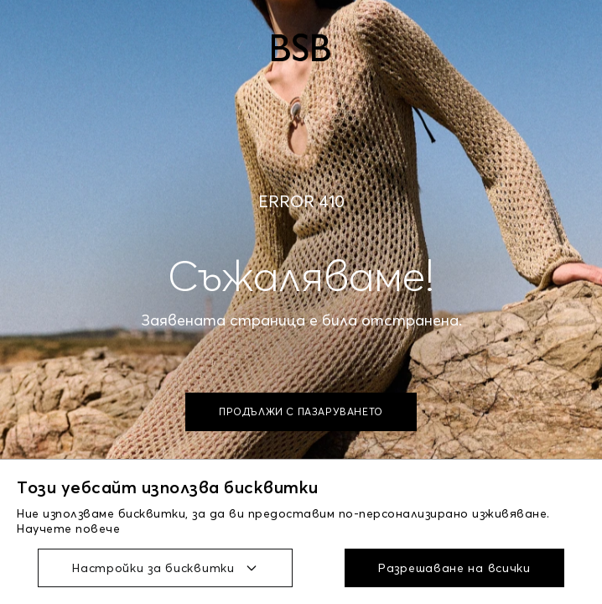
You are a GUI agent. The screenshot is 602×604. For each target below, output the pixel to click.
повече (97, 528)
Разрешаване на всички (454, 567)
